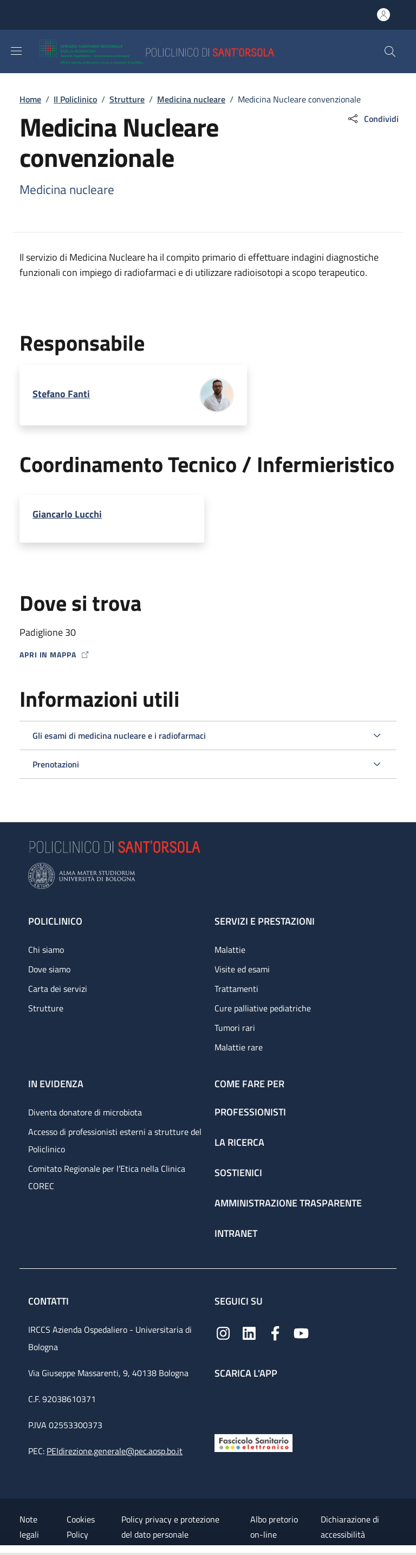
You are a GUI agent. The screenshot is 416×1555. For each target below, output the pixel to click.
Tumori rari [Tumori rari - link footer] (234, 1027)
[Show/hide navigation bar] (16, 51)
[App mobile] (223, 1404)
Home (30, 99)
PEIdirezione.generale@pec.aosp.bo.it (115, 1450)
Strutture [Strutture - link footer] (45, 1008)
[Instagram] (223, 1332)
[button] (390, 51)
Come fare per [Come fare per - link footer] (249, 1083)
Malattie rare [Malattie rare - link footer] (238, 1047)
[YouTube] (301, 1332)
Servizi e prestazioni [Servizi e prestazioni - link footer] (264, 921)
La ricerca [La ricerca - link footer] (239, 1142)
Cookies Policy (81, 1527)
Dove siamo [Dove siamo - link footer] (49, 969)
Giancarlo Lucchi (67, 514)
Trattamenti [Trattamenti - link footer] (236, 988)
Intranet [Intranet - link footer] (235, 1233)
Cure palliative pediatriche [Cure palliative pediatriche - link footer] (262, 1008)
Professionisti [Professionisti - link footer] (250, 1112)
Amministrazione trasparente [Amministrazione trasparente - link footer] (288, 1203)
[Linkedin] (249, 1332)
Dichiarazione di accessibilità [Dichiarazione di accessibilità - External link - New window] (350, 1527)
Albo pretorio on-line (274, 1527)
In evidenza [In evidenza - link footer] (55, 1083)
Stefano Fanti (61, 393)
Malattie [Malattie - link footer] (229, 949)
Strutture (127, 99)
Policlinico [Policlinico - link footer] (55, 921)
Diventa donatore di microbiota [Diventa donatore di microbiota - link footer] (85, 1112)
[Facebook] (275, 1332)
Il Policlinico (75, 99)
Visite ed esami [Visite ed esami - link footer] (242, 969)
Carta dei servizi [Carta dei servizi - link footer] (57, 988)
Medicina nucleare (191, 99)
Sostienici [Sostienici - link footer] (238, 1172)
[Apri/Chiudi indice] (5, 1550)
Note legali (29, 1527)
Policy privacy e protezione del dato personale (170, 1527)
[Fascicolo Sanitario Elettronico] (253, 1442)
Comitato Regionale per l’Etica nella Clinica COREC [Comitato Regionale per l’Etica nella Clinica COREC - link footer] (106, 1177)
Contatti (49, 1301)
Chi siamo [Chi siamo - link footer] (46, 949)
